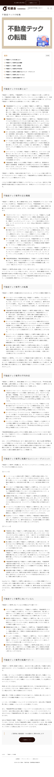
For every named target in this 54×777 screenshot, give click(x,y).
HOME (3, 754)
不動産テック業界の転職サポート (15, 77)
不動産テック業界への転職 (13, 66)
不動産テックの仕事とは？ (13, 59)
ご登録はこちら (33, 3)
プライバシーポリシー (26, 758)
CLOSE (47, 55)
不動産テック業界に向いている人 (15, 74)
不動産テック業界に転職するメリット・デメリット (20, 71)
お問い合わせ (35, 758)
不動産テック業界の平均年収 (14, 68)
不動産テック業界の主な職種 (14, 62)
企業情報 (18, 758)
